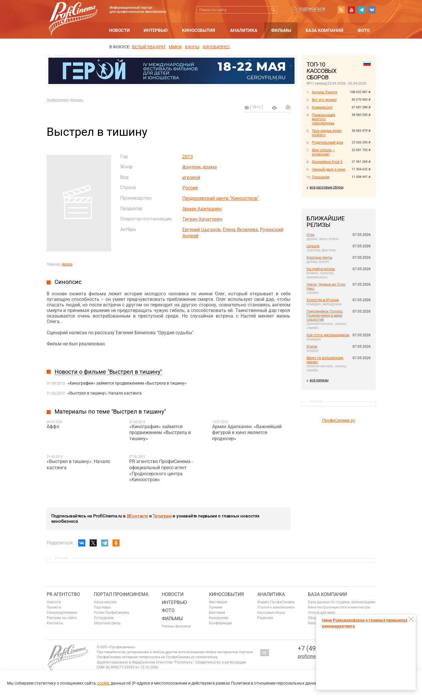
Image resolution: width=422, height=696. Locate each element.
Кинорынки (218, 618)
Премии (215, 607)
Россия (190, 188)
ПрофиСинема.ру (338, 420)
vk (372, 9)
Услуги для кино (321, 613)
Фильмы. (77, 100)
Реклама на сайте (61, 618)
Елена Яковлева (240, 229)
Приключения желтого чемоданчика (323, 119)
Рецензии (265, 618)
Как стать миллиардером (328, 335)
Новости (119, 30)
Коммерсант (322, 107)
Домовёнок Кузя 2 (327, 162)
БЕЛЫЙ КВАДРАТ (149, 46)
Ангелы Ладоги (324, 92)
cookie (103, 683)
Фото (364, 30)
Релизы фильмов (176, 626)
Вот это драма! (324, 100)
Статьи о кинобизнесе (275, 607)
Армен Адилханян (202, 209)
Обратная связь (107, 623)
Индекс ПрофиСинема (276, 602)
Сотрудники (104, 618)
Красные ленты (319, 258)
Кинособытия (198, 30)
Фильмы (281, 30)
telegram (361, 9)
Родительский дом (327, 142)
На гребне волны (321, 269)
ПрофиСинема (57, 100)
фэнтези (191, 167)
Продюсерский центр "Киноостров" (220, 198)
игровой (191, 177)
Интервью (156, 30)
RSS (341, 9)
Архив (67, 264)
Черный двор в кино (329, 169)
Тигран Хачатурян (202, 219)
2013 (187, 157)
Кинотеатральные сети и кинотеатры (339, 607)
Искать (273, 9)
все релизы (319, 380)
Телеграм (162, 516)
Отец (310, 235)
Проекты (54, 607)
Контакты (55, 623)
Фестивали (218, 602)
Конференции (220, 623)
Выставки (217, 613)
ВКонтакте (137, 516)
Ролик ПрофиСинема (111, 613)
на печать (274, 107)
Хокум (312, 346)
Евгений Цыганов (201, 229)
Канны (192, 46)
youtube (351, 9)
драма (210, 167)
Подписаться (312, 9)
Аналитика (243, 30)
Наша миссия (105, 602)
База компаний (324, 30)
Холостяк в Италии (323, 300)
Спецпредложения (62, 613)
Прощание (320, 177)
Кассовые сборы (271, 613)
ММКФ (175, 46)
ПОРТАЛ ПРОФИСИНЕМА (121, 594)
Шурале (313, 246)
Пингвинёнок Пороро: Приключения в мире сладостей (325, 315)
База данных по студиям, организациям (341, 602)
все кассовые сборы (326, 187)
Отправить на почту (288, 106)
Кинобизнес (216, 46)
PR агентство (63, 594)
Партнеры (102, 607)
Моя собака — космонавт (323, 152)
